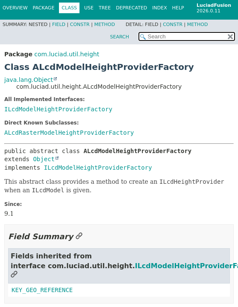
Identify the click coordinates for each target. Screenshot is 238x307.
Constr (80, 24)
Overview (15, 8)
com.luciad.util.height (66, 54)
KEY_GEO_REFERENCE (42, 290)
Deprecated (131, 8)
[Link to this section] (79, 236)
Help (178, 8)
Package (44, 8)
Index (159, 8)
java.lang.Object (28, 79)
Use (89, 8)
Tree (105, 8)
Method (104, 24)
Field (58, 24)
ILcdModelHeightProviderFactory (58, 109)
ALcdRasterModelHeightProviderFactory (69, 132)
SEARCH (119, 37)
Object (44, 159)
